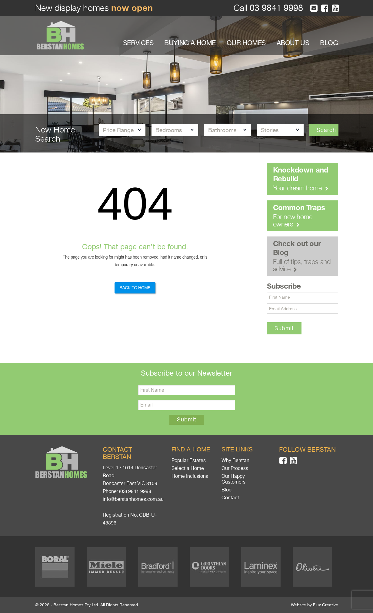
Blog (226, 490)
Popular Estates (189, 460)
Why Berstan (235, 460)
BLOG (329, 43)
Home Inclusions (190, 476)
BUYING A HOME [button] (190, 43)
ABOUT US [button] (293, 43)
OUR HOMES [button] (246, 43)
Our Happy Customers (233, 479)
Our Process (234, 468)
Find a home (191, 449)
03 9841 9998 (275, 8)
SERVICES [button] (138, 43)
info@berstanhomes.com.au (133, 499)
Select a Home (188, 468)
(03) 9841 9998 (135, 491)
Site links (237, 449)
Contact (230, 498)
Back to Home (134, 287)
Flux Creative (325, 604)
